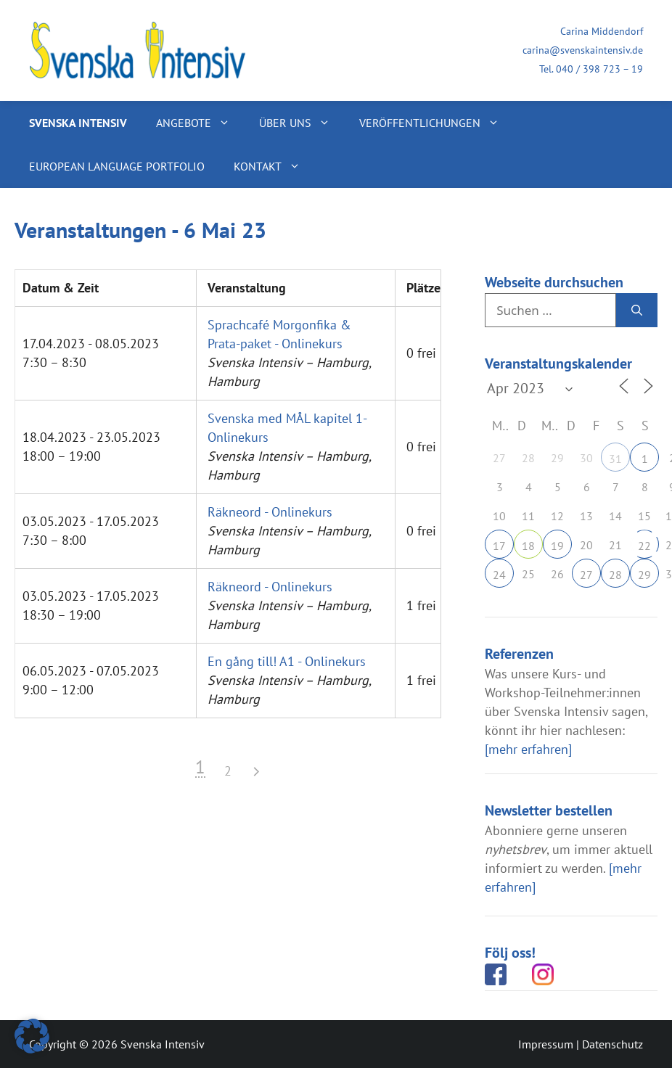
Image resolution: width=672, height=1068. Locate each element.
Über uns (302, 122)
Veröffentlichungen (436, 122)
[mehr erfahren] (528, 749)
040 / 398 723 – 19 (599, 68)
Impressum (545, 1044)
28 (615, 574)
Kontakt (274, 166)
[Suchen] (636, 310)
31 (615, 458)
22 (644, 545)
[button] (32, 1036)
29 (644, 574)
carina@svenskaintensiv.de (583, 50)
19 (557, 545)
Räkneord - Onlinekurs (270, 512)
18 (528, 545)
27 (586, 574)
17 (499, 545)
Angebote (200, 122)
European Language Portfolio (117, 166)
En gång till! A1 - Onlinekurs (287, 661)
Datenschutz (612, 1044)
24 (499, 574)
